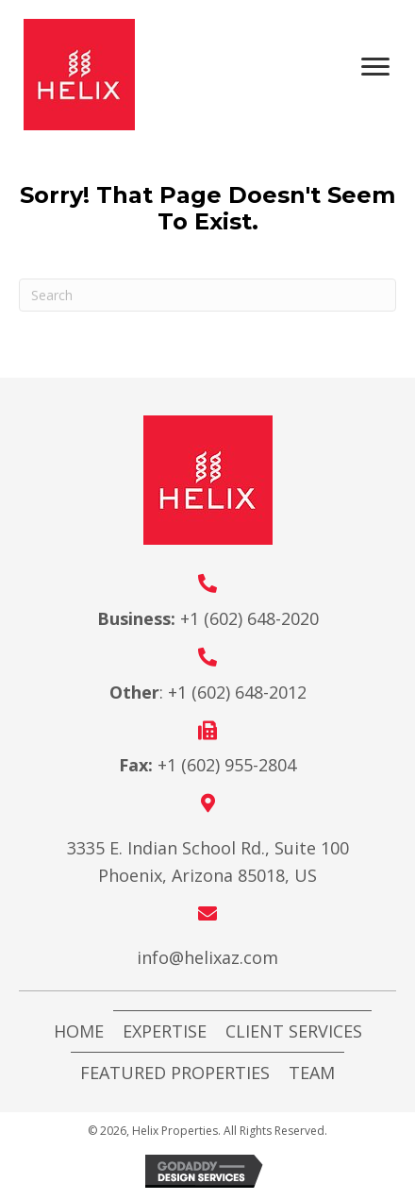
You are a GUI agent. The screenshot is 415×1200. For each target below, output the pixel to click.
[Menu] (382, 67)
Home (79, 1031)
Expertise (165, 1031)
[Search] (207, 295)
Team (312, 1072)
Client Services (293, 1031)
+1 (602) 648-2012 (237, 692)
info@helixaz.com (207, 957)
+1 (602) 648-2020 (249, 618)
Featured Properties (175, 1072)
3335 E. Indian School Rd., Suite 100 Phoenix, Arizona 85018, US (208, 862)
